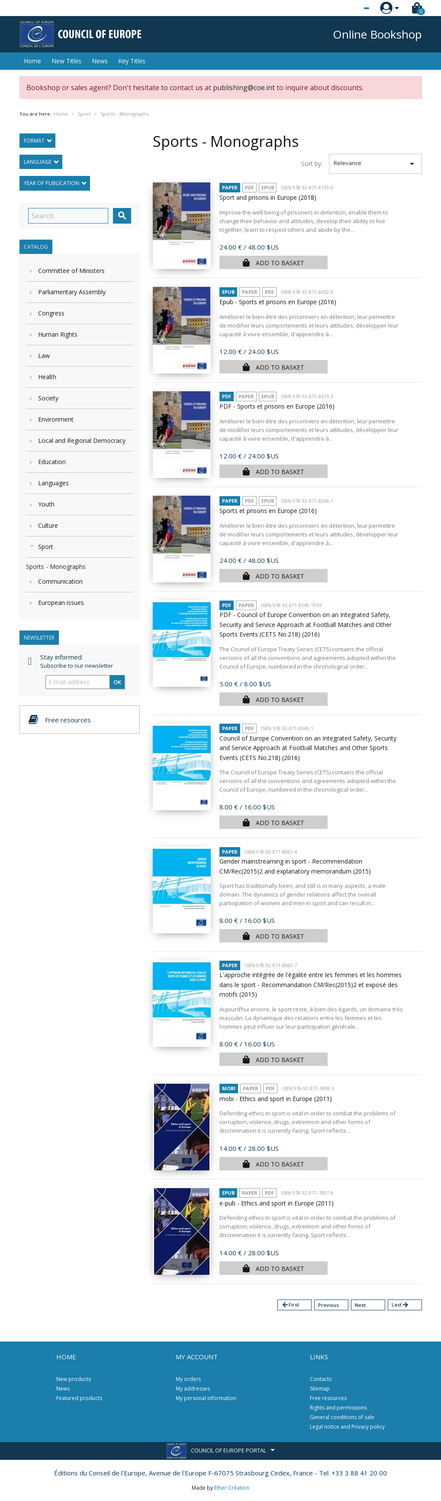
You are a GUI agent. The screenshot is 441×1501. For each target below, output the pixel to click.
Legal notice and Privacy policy (347, 1426)
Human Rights (57, 334)
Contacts (321, 1379)
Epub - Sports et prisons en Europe (277, 302)
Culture (48, 525)
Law (44, 355)
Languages (53, 483)
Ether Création (231, 1487)
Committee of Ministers (71, 270)
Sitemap (320, 1388)
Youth (46, 504)
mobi (228, 1088)
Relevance (375, 164)
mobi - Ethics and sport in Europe (275, 1099)
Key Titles (131, 61)
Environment (56, 419)
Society (48, 398)
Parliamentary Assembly (72, 292)
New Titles (66, 61)
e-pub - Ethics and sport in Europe (276, 1203)
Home (32, 61)
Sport (45, 547)
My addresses (193, 1388)
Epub (267, 187)
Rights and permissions (338, 1407)
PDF (249, 187)
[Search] (68, 216)
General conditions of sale (342, 1417)
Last (400, 1305)
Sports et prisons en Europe (268, 511)
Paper (230, 187)
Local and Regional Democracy (82, 440)
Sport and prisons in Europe (267, 197)
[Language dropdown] (350, 8)
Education (52, 462)
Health (47, 377)
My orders (188, 1379)
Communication (60, 581)
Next (360, 1305)
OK (117, 682)
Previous (328, 1305)
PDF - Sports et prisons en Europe (277, 406)
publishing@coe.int (244, 87)
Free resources (328, 1398)
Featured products (79, 1398)
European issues (61, 602)
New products (73, 1379)
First (290, 1305)
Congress (51, 313)
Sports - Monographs (56, 566)
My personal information (206, 1398)
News (100, 61)
